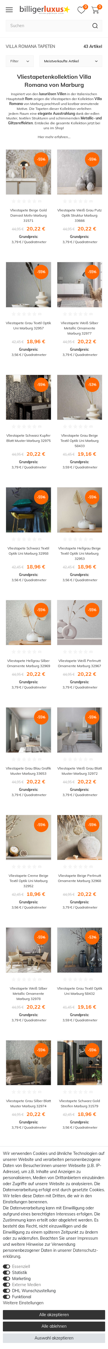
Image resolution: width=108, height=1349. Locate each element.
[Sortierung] (70, 61)
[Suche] (95, 25)
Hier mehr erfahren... (54, 137)
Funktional (21, 1296)
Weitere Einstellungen (23, 1302)
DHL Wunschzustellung (34, 1290)
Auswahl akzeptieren (54, 1338)
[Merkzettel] (82, 10)
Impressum (87, 1238)
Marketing (21, 1278)
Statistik (19, 1272)
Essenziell (21, 1266)
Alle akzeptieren (54, 1314)
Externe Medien (26, 1284)
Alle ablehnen (54, 1326)
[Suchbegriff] (47, 25)
